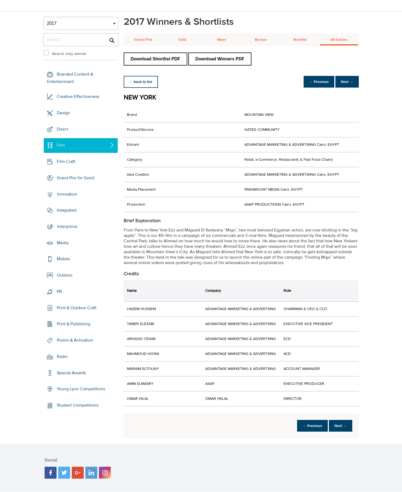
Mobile (63, 259)
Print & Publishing (73, 324)
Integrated (66, 210)
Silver (221, 39)
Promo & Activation (75, 340)
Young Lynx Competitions (81, 389)
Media (62, 243)
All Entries (339, 39)
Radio (62, 356)
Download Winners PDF (219, 59)
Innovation (67, 194)
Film (61, 145)
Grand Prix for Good (75, 178)
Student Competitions (77, 405)
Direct (62, 129)
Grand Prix (143, 39)
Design (63, 113)
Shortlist (300, 39)
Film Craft (66, 161)
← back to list (141, 82)
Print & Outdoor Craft (76, 308)
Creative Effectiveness (78, 96)
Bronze (261, 39)
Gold (182, 39)
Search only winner (69, 53)
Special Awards (71, 372)
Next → (346, 82)
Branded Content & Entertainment (70, 78)
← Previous (316, 82)
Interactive (67, 226)
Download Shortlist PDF (155, 59)
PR (59, 291)
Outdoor (65, 275)
